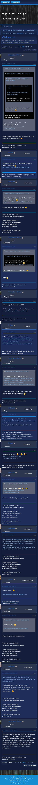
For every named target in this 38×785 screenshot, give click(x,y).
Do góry (4, 762)
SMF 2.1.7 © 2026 (14, 781)
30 (32, 47)
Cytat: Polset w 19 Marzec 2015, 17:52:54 (16, 371)
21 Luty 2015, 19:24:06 (7, 300)
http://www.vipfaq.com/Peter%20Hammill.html (16, 167)
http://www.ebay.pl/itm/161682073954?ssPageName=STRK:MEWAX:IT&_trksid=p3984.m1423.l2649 (19, 421)
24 (18, 47)
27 (26, 47)
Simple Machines (24, 781)
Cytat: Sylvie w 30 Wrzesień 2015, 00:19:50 (17, 620)
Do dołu (4, 47)
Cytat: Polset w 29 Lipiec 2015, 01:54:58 (16, 484)
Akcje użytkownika (30, 50)
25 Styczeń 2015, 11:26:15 (8, 159)
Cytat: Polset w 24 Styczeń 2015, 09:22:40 (18, 73)
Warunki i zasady (18, 777)
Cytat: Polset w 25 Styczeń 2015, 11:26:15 (17, 193)
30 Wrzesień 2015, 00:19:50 (9, 586)
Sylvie (24, 33)
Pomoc (11, 777)
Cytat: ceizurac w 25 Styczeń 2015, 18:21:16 (17, 251)
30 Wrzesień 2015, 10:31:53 (9, 615)
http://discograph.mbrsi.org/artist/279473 (15, 594)
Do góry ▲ (25, 777)
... (17, 47)
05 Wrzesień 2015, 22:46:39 (9, 535)
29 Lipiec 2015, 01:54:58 (8, 450)
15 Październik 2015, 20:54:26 (9, 730)
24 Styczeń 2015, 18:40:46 (8, 63)
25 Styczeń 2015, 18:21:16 (8, 188)
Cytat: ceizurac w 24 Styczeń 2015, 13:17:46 (17, 68)
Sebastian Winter (14, 55)
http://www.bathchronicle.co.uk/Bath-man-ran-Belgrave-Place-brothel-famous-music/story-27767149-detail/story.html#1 (19, 679)
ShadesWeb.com (24, 783)
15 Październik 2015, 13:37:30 (9, 673)
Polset (10, 152)
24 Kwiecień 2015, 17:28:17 (9, 414)
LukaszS (11, 408)
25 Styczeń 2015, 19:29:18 (8, 246)
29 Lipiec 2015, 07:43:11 (8, 479)
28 (28, 47)
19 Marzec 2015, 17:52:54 (8, 332)
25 (20, 47)
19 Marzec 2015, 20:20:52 (8, 367)
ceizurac (11, 182)
